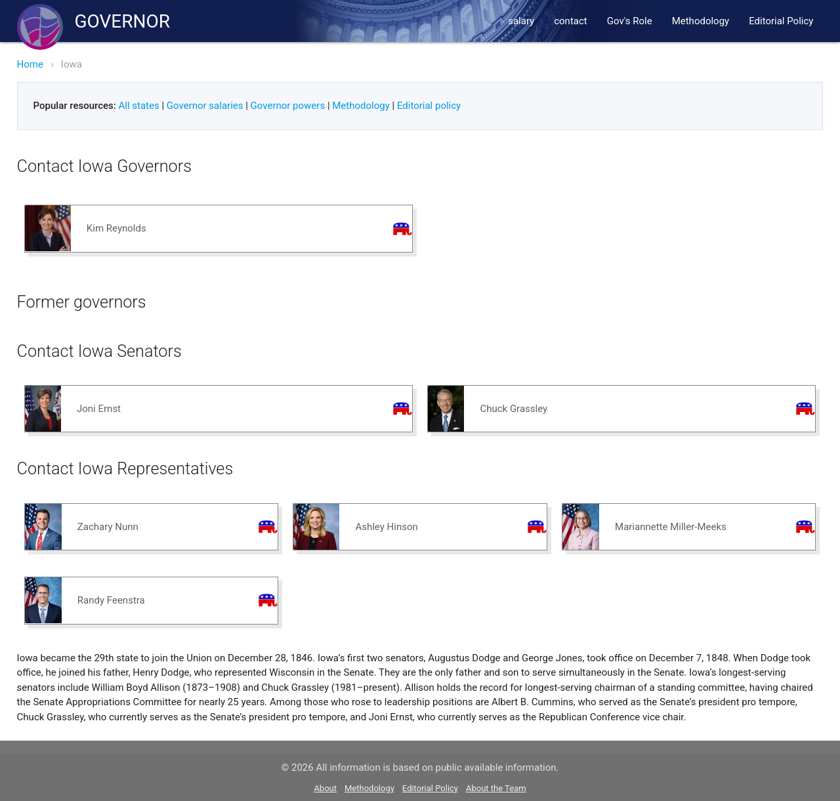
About (325, 788)
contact (570, 21)
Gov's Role (629, 21)
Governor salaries (205, 106)
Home (30, 64)
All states (139, 106)
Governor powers (288, 106)
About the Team (496, 788)
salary (521, 21)
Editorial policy (429, 106)
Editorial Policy (781, 21)
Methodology (701, 21)
